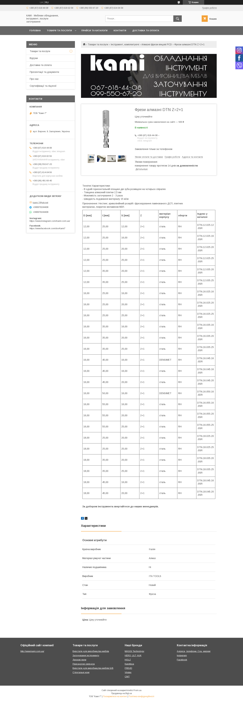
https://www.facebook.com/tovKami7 (47, 228)
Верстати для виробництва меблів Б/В (93, 668)
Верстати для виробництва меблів (91, 651)
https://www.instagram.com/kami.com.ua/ (50, 221)
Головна (35, 30)
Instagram (182, 655)
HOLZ (128, 659)
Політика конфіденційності (141, 696)
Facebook (182, 659)
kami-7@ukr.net (40, 202)
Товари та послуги (59, 30)
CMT (127, 676)
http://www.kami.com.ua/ (32, 651)
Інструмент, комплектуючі (125, 44)
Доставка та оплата (145, 30)
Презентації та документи (44, 72)
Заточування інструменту (86, 655)
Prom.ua (137, 690)
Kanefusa (129, 664)
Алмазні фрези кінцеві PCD (156, 44)
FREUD (128, 668)
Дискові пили (79, 659)
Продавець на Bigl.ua (121, 693)
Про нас (34, 79)
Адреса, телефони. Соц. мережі (193, 651)
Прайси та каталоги (94, 30)
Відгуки (34, 58)
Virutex (128, 672)
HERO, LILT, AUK (133, 655)
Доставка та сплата (41, 65)
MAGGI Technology (134, 651)
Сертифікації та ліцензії (43, 85)
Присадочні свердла (84, 664)
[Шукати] (177, 18)
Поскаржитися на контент (115, 696)
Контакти (120, 30)
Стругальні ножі (81, 672)
